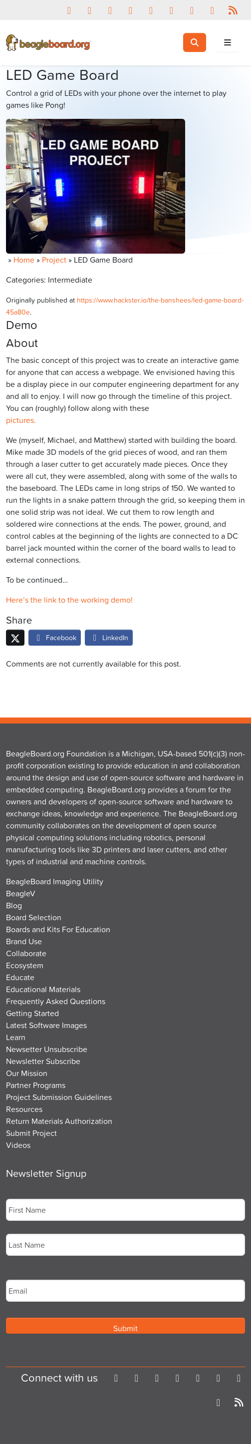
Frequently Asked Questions (55, 1001)
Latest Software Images (46, 1025)
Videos (18, 1144)
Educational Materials (43, 989)
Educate (20, 977)
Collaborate (26, 953)
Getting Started (32, 1013)
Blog (14, 905)
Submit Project (31, 1132)
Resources (24, 1108)
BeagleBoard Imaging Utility (54, 881)
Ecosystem (24, 965)
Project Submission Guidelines (59, 1096)
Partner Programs (35, 1085)
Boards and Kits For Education (58, 929)
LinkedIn (108, 637)
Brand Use (24, 941)
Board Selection (33, 917)
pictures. (21, 419)
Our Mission (26, 1073)
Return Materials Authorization (59, 1120)
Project (54, 259)
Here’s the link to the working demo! (69, 599)
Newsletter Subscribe (43, 1061)
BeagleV (20, 893)
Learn (15, 1037)
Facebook (54, 637)
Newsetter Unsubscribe (46, 1049)
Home (23, 259)
